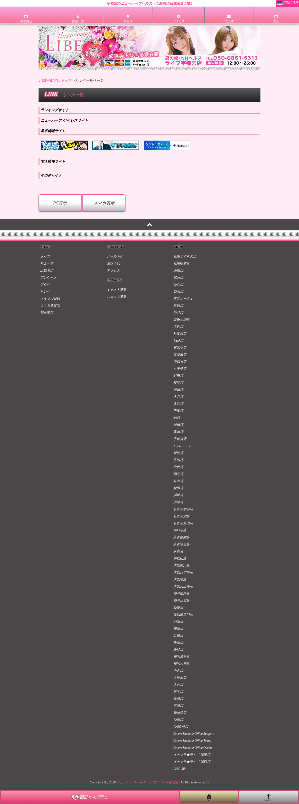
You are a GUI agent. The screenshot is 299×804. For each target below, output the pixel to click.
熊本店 (178, 691)
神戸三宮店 (181, 600)
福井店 (178, 474)
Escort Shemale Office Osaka (192, 747)
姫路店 (178, 607)
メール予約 (115, 256)
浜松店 (178, 495)
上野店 (178, 326)
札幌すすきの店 (184, 256)
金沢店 (178, 467)
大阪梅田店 (181, 565)
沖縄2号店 (180, 726)
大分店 (178, 684)
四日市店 (179, 530)
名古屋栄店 (181, 516)
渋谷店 (178, 312)
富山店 (178, 460)
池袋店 (178, 340)
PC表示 (60, 203)
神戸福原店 (181, 593)
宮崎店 (178, 705)
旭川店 (178, 277)
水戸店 (178, 397)
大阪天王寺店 (183, 586)
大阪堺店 (179, 579)
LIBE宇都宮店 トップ (55, 80)
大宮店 (178, 404)
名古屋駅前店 (183, 509)
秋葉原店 (179, 333)
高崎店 (178, 432)
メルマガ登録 (50, 298)
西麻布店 (179, 362)
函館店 (178, 270)
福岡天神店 (181, 663)
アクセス (113, 270)
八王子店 (179, 369)
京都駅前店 (181, 544)
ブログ (45, 284)
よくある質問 (50, 305)
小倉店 (178, 670)
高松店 (178, 649)
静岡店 (178, 488)
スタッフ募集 (116, 296)
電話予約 (113, 263)
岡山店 (178, 621)
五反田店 (179, 355)
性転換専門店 (183, 614)
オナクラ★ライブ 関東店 (191, 755)
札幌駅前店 (181, 263)
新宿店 (178, 305)
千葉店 (178, 411)
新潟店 (178, 453)
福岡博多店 (181, 656)
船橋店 (178, 425)
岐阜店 (178, 481)
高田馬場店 (181, 319)
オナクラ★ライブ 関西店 (191, 762)
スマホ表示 (103, 203)
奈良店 (178, 551)
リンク (45, 291)
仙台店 (178, 284)
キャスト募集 (116, 289)
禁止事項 (46, 312)
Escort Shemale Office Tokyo (192, 740)
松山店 (178, 642)
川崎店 (178, 390)
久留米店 (179, 677)
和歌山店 (179, 558)
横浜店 (178, 383)
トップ (45, 256)
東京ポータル (183, 298)
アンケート (48, 277)
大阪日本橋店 (183, 572)
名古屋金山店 (183, 523)
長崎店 (178, 698)
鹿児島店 (179, 712)
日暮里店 (179, 347)
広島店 (178, 635)
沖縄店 (178, 719)
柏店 (176, 418)
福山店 (178, 628)
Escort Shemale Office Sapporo (193, 733)
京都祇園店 (181, 537)
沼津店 (178, 502)
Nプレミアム (182, 446)
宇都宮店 (179, 439)
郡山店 (178, 291)
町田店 (178, 376)
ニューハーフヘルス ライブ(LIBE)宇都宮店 (148, 782)
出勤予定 (46, 270)
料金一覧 (46, 263)
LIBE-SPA (180, 769)
